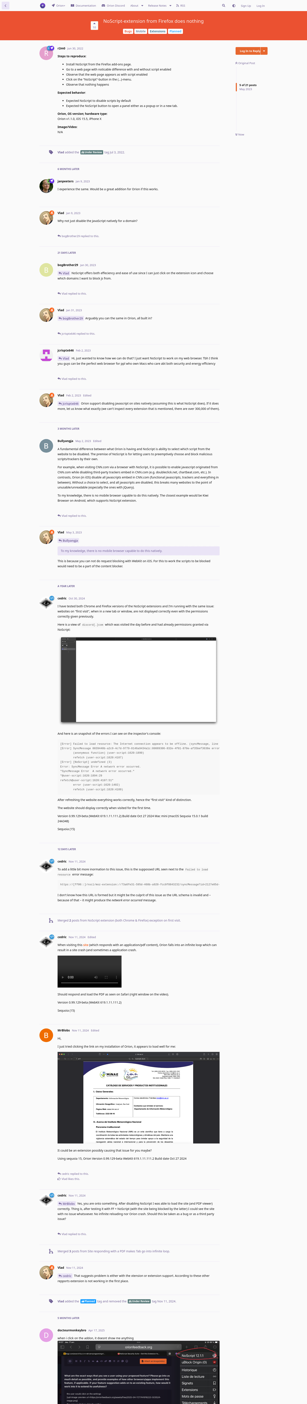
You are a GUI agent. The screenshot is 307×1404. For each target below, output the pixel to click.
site (85, 945)
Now (239, 134)
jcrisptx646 (70, 404)
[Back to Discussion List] (5, 5)
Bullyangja (70, 541)
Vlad (66, 273)
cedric (67, 1276)
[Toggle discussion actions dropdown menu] (264, 51)
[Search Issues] (223, 5)
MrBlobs (69, 1204)
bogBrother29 (73, 318)
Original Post (245, 63)
